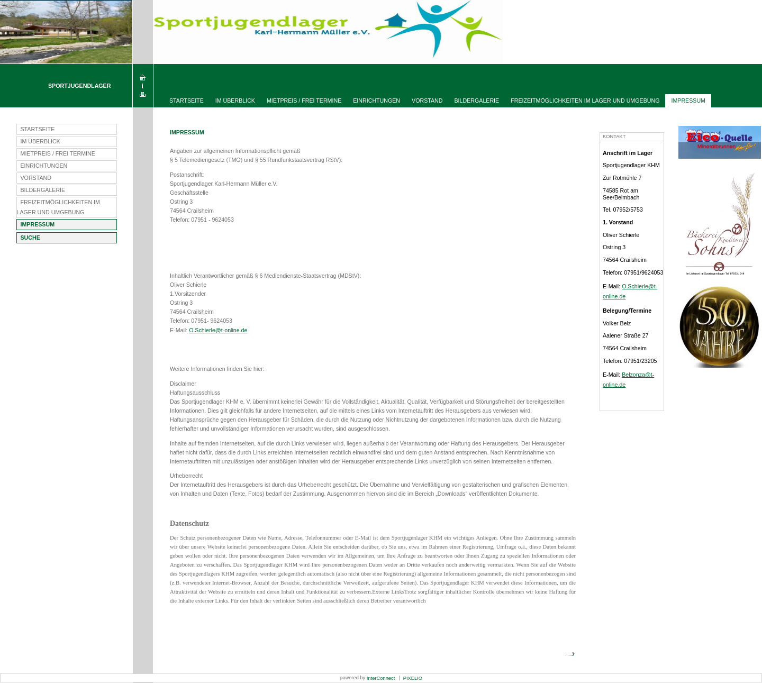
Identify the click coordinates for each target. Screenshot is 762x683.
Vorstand (427, 100)
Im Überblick (235, 100)
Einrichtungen (376, 100)
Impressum (688, 100)
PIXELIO (412, 678)
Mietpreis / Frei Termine (304, 100)
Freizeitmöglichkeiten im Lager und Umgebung (585, 100)
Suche (30, 237)
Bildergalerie (477, 100)
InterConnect (381, 678)
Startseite (186, 100)
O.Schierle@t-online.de (218, 330)
